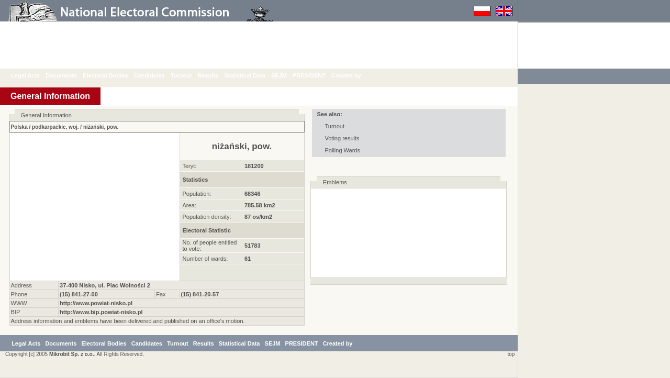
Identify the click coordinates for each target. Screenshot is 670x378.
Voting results (342, 138)
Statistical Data (252, 75)
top (509, 354)
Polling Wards (342, 150)
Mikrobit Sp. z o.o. (71, 354)
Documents (69, 75)
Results (215, 75)
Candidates (156, 75)
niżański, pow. (100, 127)
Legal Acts (33, 75)
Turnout (189, 75)
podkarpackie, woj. (55, 127)
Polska (19, 127)
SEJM (287, 75)
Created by (354, 75)
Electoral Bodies (113, 75)
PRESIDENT (316, 75)
